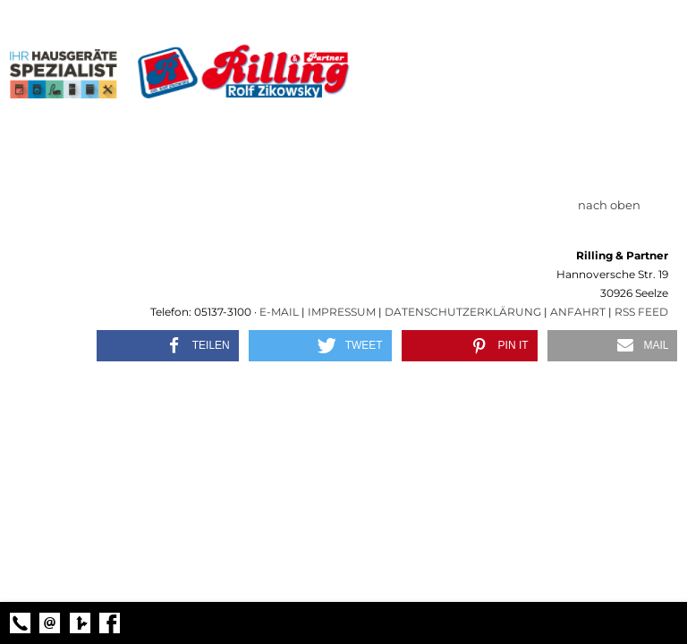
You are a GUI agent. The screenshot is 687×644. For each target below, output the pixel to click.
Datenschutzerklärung (463, 311)
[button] (168, 345)
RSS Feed (641, 311)
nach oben (618, 205)
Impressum (342, 311)
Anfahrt (578, 311)
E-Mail (279, 311)
